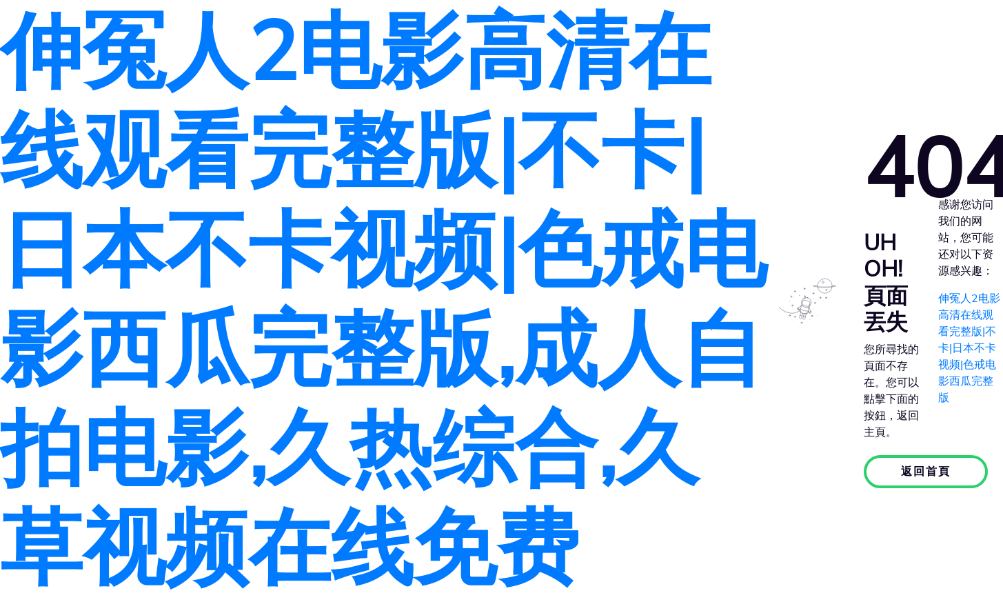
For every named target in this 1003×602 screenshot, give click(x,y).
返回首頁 (926, 471)
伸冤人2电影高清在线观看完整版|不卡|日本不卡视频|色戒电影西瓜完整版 (969, 348)
